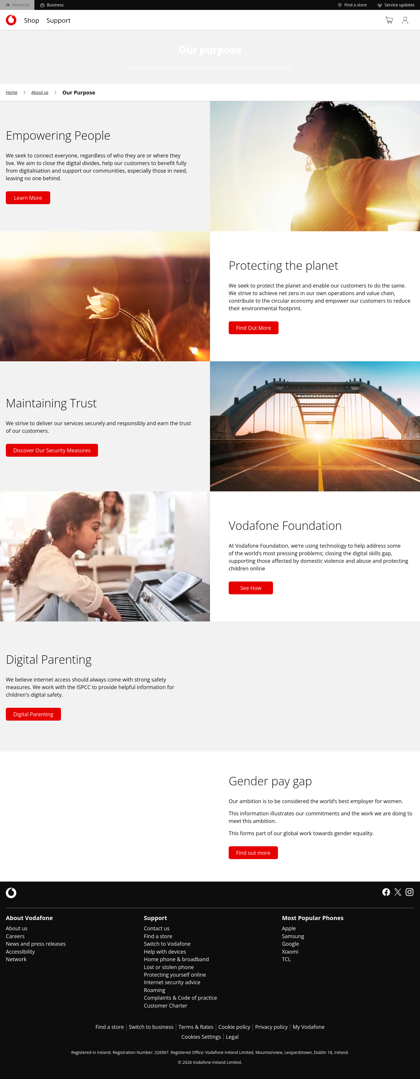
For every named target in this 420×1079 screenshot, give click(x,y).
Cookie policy (234, 1025)
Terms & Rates (196, 1025)
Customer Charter (166, 1004)
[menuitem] (16, 92)
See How (251, 587)
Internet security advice (172, 981)
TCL (286, 958)
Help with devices (165, 950)
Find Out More (254, 327)
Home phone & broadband (176, 958)
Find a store (158, 935)
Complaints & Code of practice (181, 996)
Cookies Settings (201, 1035)
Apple (289, 928)
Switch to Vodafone (167, 943)
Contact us (157, 928)
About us (17, 928)
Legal (232, 1035)
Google (290, 943)
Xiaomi (290, 950)
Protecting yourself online (175, 973)
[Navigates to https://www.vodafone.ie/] (11, 20)
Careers (15, 935)
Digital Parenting (33, 714)
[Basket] (386, 20)
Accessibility (20, 950)
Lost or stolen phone (169, 966)
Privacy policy (272, 1025)
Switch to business (150, 1025)
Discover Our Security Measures (52, 450)
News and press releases (36, 943)
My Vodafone (309, 1025)
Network (16, 958)
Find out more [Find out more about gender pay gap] (253, 852)
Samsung (293, 935)
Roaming (154, 988)
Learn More (28, 197)
